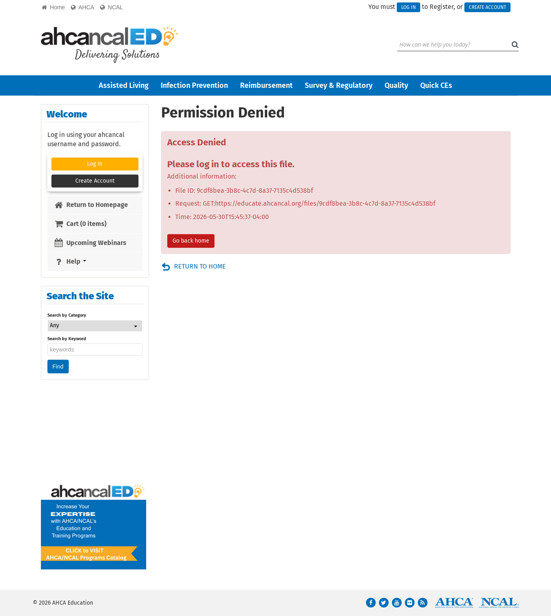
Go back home (190, 240)
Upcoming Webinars (90, 243)
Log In (408, 7)
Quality (396, 85)
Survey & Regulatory (338, 85)
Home (53, 7)
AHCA (82, 7)
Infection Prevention (194, 85)
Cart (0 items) (80, 224)
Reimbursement (266, 85)
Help (70, 261)
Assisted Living (124, 85)
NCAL (111, 7)
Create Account (487, 7)
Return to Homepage (91, 205)
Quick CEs (436, 85)
